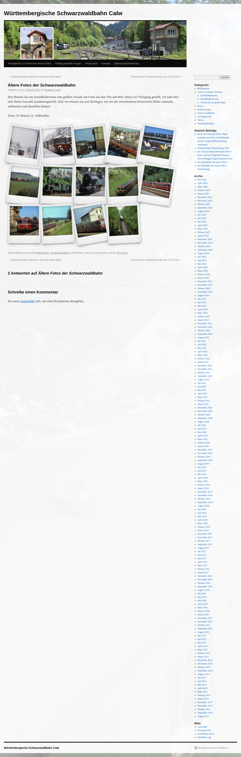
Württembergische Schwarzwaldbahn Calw (63, 13)
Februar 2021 (203, 400)
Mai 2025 (201, 221)
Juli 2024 (201, 256)
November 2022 (205, 327)
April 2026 (202, 183)
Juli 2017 (201, 551)
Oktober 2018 (203, 498)
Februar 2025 (203, 232)
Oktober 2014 (203, 667)
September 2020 (205, 418)
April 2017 (202, 562)
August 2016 (203, 590)
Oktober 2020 (203, 414)
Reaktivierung (204, 109)
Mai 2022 (201, 348)
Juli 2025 (201, 214)
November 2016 (205, 579)
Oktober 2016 (203, 583)
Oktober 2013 (203, 709)
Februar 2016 (203, 611)
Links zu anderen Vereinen (209, 92)
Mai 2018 (201, 516)
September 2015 (205, 628)
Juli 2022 (201, 341)
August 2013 (203, 716)
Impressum (91, 63)
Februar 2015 (203, 653)
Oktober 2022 (203, 330)
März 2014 (202, 691)
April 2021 (202, 393)
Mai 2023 (201, 306)
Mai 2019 (201, 474)
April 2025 (202, 225)
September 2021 (205, 376)
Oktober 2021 (203, 372)
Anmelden (202, 726)
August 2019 (203, 463)
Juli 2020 (201, 425)
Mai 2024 (201, 263)
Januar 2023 (203, 320)
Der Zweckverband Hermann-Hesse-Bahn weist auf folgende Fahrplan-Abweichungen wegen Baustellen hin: (215, 155)
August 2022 (203, 337)
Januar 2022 (203, 362)
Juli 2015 (201, 635)
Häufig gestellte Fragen (68, 63)
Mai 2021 (201, 390)
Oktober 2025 (203, 204)
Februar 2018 (203, 527)
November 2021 (205, 369)
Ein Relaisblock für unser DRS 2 (212, 162)
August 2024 (203, 253)
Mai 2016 (201, 600)
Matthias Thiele (53, 90)
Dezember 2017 (204, 534)
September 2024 (205, 249)
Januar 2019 (203, 488)
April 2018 (202, 520)
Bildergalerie (42, 253)
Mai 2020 (201, 432)
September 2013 (205, 712)
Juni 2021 (202, 386)
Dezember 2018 (204, 491)
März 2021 (202, 397)
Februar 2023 (203, 316)
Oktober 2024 (203, 246)
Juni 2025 (202, 218)
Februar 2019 (203, 484)
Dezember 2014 (204, 660)
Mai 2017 (201, 558)
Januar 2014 (203, 698)
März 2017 (202, 565)
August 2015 (203, 632)
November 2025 (205, 200)
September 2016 (205, 586)
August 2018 (203, 505)
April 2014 (202, 688)
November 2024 (205, 242)
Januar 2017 (203, 572)
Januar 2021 (203, 404)
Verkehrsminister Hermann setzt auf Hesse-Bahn (34, 76)
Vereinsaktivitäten (205, 123)
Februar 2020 (203, 442)
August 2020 (203, 421)
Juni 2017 (202, 555)
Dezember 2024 (204, 239)
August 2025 (203, 211)
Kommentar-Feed (205, 733)
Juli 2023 (201, 299)
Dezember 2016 (204, 576)
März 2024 (202, 270)
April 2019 (202, 477)
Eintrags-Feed (203, 730)
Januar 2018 (203, 530)
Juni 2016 (202, 597)
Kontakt (106, 63)
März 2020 (202, 439)
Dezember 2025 (204, 197)
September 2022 (205, 334)
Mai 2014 (201, 684)
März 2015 (202, 649)
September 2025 (205, 207)
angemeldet (27, 301)
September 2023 (205, 292)
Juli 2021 (201, 383)
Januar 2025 (203, 235)
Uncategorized (204, 116)
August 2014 (203, 674)
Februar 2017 (203, 569)
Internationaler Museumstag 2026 (213, 148)
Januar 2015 (203, 656)
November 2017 (205, 537)
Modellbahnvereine (209, 99)
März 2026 (202, 186)
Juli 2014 (201, 677)
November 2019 (205, 453)
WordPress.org (204, 737)
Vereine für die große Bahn (213, 102)
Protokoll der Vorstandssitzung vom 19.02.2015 (157, 76)
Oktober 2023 (203, 288)
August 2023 (203, 295)
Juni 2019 (202, 470)
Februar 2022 (203, 358)
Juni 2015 (202, 639)
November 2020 (205, 411)
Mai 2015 (201, 642)
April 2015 (202, 646)
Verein (200, 120)
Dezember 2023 (204, 281)
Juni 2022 (202, 344)
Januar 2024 (203, 277)
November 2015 (205, 621)
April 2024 (202, 267)
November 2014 (205, 663)
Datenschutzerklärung (126, 63)
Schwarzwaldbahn (59, 253)
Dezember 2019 (204, 449)
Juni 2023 (202, 302)
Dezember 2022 (204, 323)
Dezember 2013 (204, 702)
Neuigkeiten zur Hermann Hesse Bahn (29, 63)
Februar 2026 (203, 190)
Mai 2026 (201, 179)
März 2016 (202, 607)
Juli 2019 (201, 467)
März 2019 (202, 481)
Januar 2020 (203, 446)
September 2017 (205, 544)
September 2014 (205, 670)
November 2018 (205, 495)
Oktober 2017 (203, 541)
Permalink (122, 253)
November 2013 (205, 705)
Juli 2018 (201, 509)
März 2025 (202, 228)
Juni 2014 (202, 681)
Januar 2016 (203, 614)
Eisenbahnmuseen (208, 95)
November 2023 (205, 285)
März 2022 (202, 355)
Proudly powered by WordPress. (213, 747)
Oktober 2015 (203, 625)
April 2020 (202, 435)
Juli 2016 (201, 593)
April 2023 (202, 309)
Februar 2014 (203, 695)
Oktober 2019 (203, 456)
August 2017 (203, 548)
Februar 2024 (203, 274)
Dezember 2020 (204, 407)
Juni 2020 (202, 428)
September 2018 (205, 502)
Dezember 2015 (204, 618)
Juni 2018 (202, 512)
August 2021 (203, 379)
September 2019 (205, 460)
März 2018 (202, 523)
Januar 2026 (203, 193)
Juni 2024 (202, 260)
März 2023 (202, 313)
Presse (200, 106)
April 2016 (202, 604)
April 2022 (202, 351)
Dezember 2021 (204, 365)
